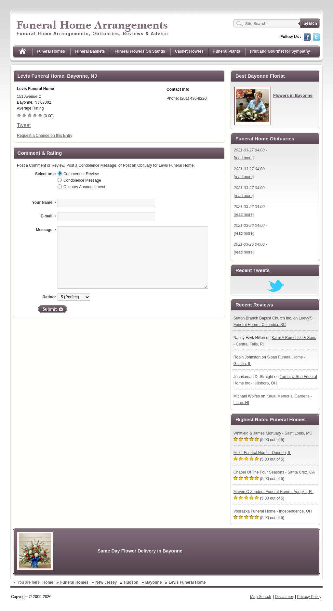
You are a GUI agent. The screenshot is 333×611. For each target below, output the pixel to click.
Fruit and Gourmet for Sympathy (280, 51)
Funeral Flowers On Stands (139, 51)
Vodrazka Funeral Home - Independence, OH (272, 511)
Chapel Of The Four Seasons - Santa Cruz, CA (274, 472)
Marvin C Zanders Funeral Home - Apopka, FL (273, 491)
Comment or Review (81, 174)
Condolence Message (82, 180)
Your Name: (44, 202)
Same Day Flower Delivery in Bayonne (140, 550)
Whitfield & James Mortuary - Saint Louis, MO (273, 433)
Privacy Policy (309, 596)
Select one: (45, 174)
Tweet (24, 125)
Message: (46, 230)
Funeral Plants (226, 51)
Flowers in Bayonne (293, 95)
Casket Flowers (189, 51)
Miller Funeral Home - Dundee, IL (262, 452)
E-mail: (48, 216)
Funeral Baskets (90, 51)
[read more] (244, 158)
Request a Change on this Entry (44, 135)
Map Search (260, 596)
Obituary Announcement (84, 187)
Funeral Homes (51, 51)
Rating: (49, 297)
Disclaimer (284, 596)
